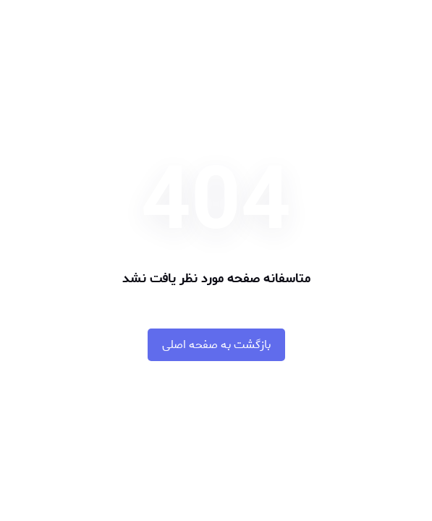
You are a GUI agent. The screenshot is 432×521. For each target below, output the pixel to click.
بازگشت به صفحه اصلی (216, 345)
